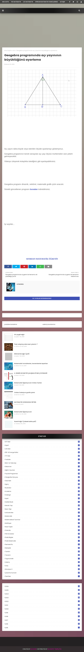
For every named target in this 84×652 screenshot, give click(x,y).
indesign (42, 495)
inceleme (42, 491)
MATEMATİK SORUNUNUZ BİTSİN (25, 402)
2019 (42, 613)
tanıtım (42, 551)
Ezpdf (42, 445)
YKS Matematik (16, 2)
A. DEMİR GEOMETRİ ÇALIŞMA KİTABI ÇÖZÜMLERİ (30, 373)
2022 (42, 601)
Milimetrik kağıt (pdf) (21, 354)
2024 (42, 594)
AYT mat (42, 442)
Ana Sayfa (7, 50)
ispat (42, 498)
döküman (42, 466)
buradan (34, 189)
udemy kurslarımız (49, 324)
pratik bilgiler (42, 537)
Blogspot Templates (54, 649)
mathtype (42, 523)
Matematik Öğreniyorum (23, 412)
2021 (42, 605)
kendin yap (42, 505)
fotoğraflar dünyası (42, 477)
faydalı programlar (42, 474)
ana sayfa (5, 2)
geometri (42, 481)
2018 (42, 616)
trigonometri (42, 559)
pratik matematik (42, 541)
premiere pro (42, 544)
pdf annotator (42, 534)
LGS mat (42, 449)
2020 (42, 609)
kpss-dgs (42, 509)
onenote (42, 530)
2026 (42, 586)
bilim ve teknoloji (42, 463)
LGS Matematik (28, 2)
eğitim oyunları (42, 470)
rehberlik (42, 548)
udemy (42, 562)
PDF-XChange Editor (42, 452)
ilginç (42, 484)
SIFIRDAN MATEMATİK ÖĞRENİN (42, 259)
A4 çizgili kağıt (19, 335)
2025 (42, 590)
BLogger (34, 649)
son (14, 50)
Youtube (42, 459)
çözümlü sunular (42, 573)
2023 (42, 598)
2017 (42, 620)
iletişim (62, 2)
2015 (42, 628)
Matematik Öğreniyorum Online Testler (28, 383)
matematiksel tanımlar (42, 520)
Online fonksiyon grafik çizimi (24, 392)
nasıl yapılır (42, 527)
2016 (42, 624)
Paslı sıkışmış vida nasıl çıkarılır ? (26, 344)
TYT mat (42, 456)
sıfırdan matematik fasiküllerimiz (46, 2)
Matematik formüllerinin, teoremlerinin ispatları (31, 363)
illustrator (42, 488)
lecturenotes (42, 512)
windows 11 (42, 569)
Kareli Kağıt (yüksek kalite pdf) (25, 421)
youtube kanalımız (10, 324)
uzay (42, 566)
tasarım (42, 555)
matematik (42, 516)
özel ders (42, 576)
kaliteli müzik (42, 502)
